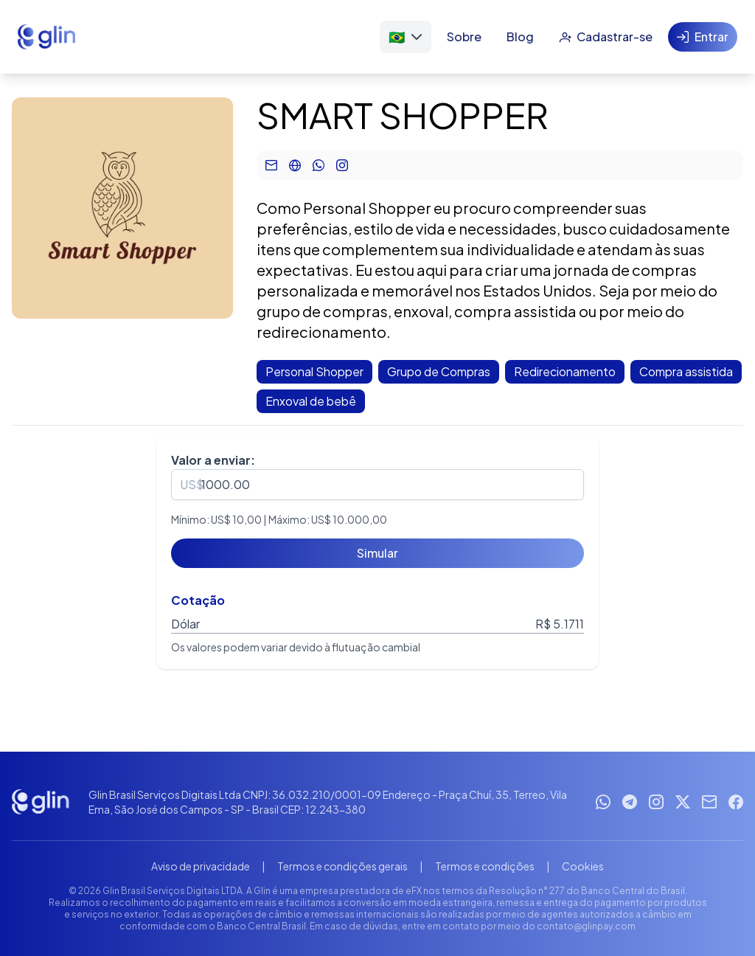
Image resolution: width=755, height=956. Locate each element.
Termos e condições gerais (342, 866)
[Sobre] (464, 36)
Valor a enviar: (213, 460)
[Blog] (520, 36)
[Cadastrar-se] (605, 36)
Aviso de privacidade (200, 866)
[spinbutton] (377, 484)
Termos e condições (485, 866)
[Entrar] (702, 37)
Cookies (583, 866)
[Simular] (377, 553)
